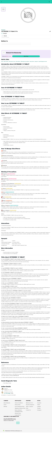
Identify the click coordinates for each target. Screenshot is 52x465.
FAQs (27, 408)
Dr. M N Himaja (7, 393)
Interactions (32, 61)
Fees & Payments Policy (19, 406)
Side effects (18, 61)
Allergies (5, 33)
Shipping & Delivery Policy (20, 408)
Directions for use (12, 61)
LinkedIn (39, 406)
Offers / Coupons (29, 406)
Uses (2, 61)
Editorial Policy (18, 413)
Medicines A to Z (29, 402)
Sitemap (5, 406)
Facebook (39, 402)
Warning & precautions (25, 61)
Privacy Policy (17, 404)
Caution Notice (18, 415)
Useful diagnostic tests (43, 61)
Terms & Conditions (19, 402)
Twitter (38, 404)
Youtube (39, 408)
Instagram (39, 410)
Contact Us (28, 410)
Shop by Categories (30, 404)
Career (5, 404)
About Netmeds (7, 402)
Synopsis (36, 61)
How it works (6, 61)
